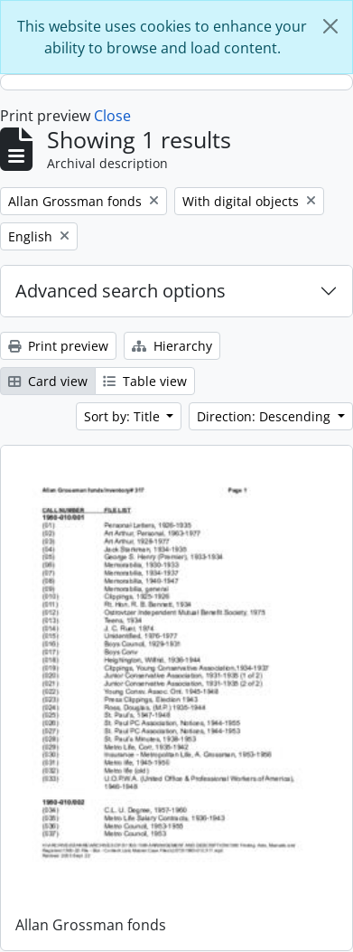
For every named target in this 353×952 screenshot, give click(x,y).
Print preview (58, 345)
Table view (145, 381)
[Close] (330, 26)
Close (112, 116)
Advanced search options (120, 290)
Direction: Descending (265, 416)
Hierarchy (172, 345)
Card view (48, 381)
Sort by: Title (123, 416)
